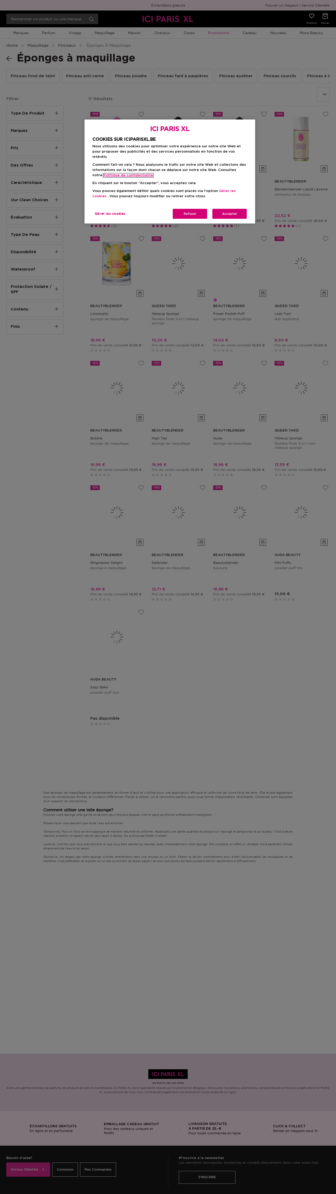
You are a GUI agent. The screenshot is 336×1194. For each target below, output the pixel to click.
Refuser (190, 213)
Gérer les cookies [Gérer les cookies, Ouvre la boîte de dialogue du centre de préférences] (110, 213)
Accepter (229, 213)
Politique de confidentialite (128, 175)
